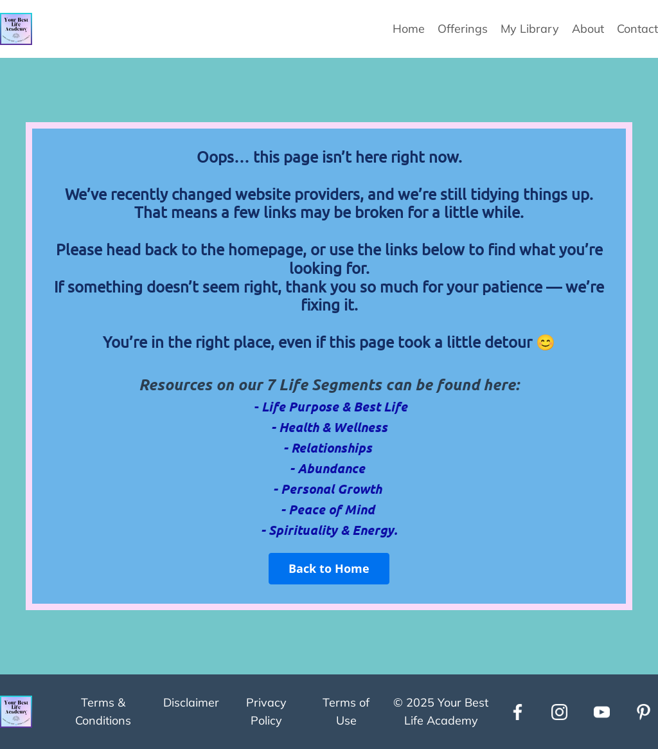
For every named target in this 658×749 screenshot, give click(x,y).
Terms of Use (346, 711)
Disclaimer (191, 702)
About (588, 28)
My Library (530, 28)
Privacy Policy (266, 711)
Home (409, 28)
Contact (637, 28)
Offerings (463, 28)
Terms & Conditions (103, 711)
